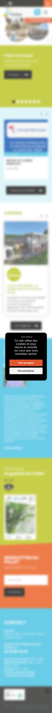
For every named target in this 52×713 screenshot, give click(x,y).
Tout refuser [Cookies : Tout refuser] (26, 337)
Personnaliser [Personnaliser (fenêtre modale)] (26, 371)
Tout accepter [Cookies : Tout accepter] (26, 363)
